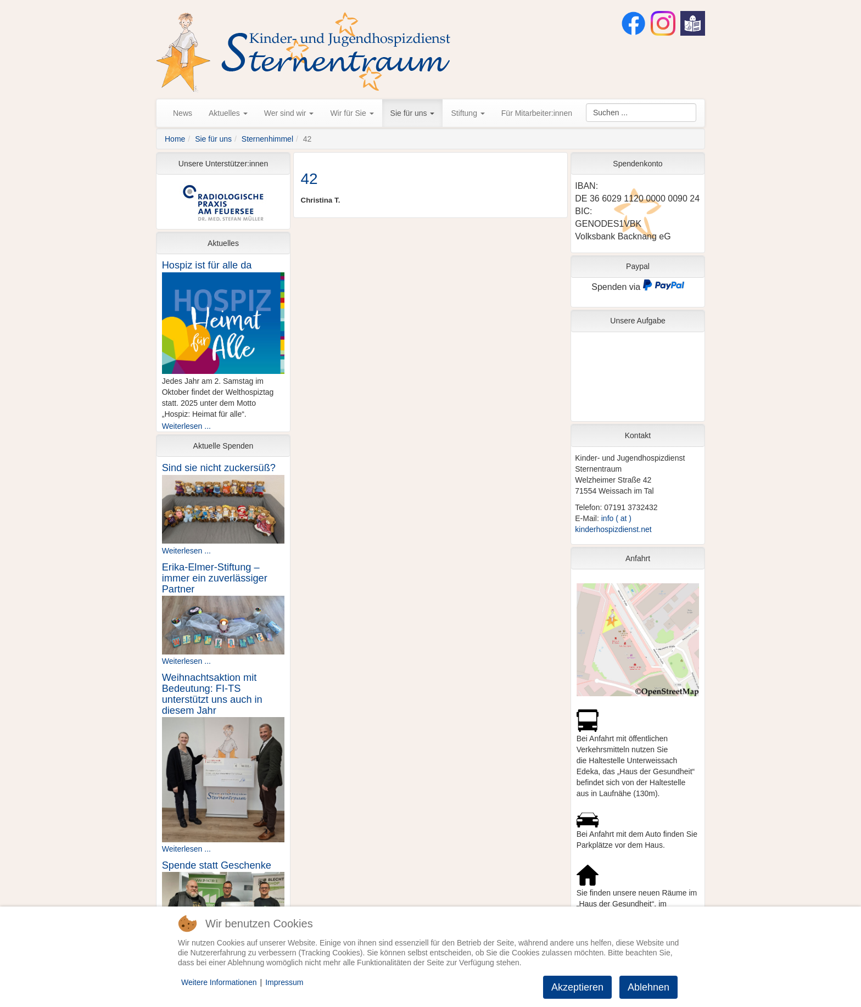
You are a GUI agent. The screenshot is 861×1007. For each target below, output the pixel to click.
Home (175, 139)
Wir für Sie (351, 113)
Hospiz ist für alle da (207, 265)
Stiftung (467, 113)
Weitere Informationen (218, 982)
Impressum (284, 982)
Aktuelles (228, 113)
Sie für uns (412, 113)
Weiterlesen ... (186, 426)
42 (309, 178)
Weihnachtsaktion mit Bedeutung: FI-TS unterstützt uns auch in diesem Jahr (212, 694)
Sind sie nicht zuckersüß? (219, 467)
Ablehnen (648, 987)
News (182, 113)
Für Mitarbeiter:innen (536, 113)
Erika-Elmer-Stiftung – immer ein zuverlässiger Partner (214, 578)
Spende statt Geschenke (216, 865)
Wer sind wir (289, 113)
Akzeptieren (577, 987)
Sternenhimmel (267, 139)
